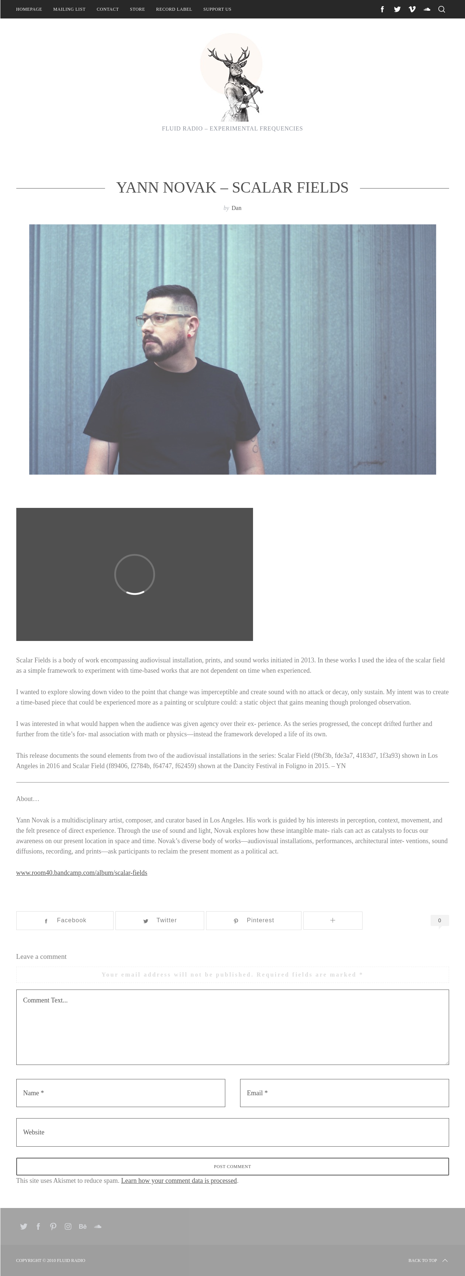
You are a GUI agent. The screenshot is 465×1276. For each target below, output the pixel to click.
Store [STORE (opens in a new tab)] (137, 9)
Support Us (217, 9)
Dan (237, 208)
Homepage (29, 9)
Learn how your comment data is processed (179, 1180)
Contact (108, 9)
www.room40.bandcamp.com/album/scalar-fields (82, 872)
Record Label (174, 9)
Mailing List (69, 9)
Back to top (428, 1260)
